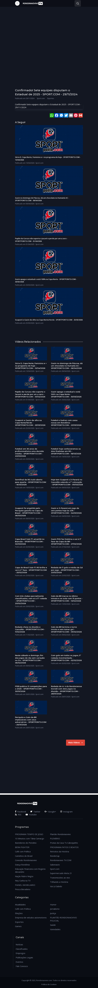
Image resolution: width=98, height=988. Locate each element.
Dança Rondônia (22, 864)
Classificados (22, 949)
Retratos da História (59, 851)
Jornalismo (55, 908)
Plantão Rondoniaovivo (60, 834)
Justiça (53, 913)
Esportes (19, 922)
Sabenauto (55, 864)
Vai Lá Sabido (56, 886)
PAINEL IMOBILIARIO (25, 885)
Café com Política (23, 851)
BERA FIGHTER (22, 847)
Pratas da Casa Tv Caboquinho (64, 842)
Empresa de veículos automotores (31, 917)
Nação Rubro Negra (24, 876)
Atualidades (20, 904)
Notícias (19, 944)
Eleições (19, 913)
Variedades (55, 929)
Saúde (53, 925)
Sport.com (54, 869)
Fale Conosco (22, 966)
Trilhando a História (59, 882)
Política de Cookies (49, 984)
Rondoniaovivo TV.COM (60, 860)
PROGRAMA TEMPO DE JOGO (29, 834)
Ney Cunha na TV (22, 880)
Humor (53, 904)
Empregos (20, 953)
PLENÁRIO (55, 838)
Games (18, 926)
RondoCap (55, 856)
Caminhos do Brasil (23, 856)
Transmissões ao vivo (60, 877)
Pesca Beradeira (22, 889)
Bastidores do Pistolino (25, 842)
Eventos (19, 962)
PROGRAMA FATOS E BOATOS (64, 847)
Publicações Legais (24, 957)
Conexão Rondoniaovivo (26, 860)
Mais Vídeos (75, 742)
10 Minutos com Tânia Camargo (29, 838)
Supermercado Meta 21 (61, 873)
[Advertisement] (49, 36)
